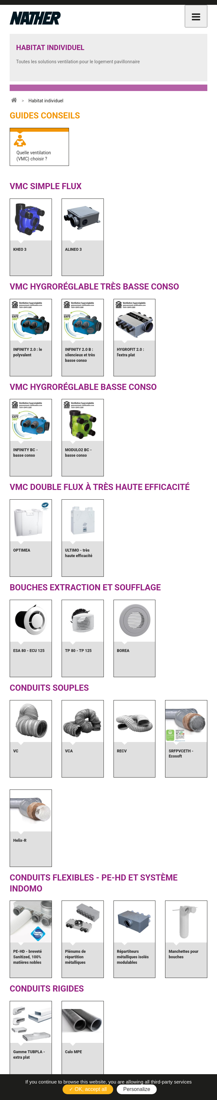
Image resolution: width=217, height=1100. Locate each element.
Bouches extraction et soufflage (85, 587)
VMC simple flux (46, 186)
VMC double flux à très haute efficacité (100, 487)
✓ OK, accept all (88, 1089)
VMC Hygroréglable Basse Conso (83, 387)
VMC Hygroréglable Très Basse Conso (94, 286)
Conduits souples (49, 688)
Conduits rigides (47, 988)
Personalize (136, 1089)
